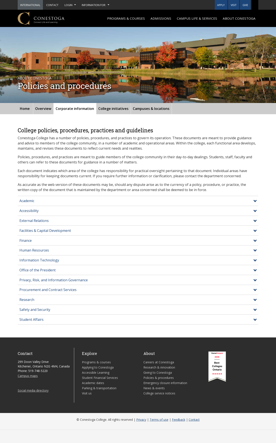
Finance (25, 240)
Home (25, 108)
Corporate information (75, 108)
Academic (26, 200)
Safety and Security (34, 309)
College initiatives (113, 108)
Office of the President (37, 270)
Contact (194, 420)
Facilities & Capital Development (45, 230)
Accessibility (29, 210)
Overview (43, 108)
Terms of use (159, 420)
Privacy (141, 420)
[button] (254, 5)
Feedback (178, 420)
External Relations (34, 220)
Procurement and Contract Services (48, 289)
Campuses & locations (151, 108)
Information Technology (39, 260)
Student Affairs (31, 319)
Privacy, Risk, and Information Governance (53, 280)
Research (26, 299)
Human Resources (34, 250)
